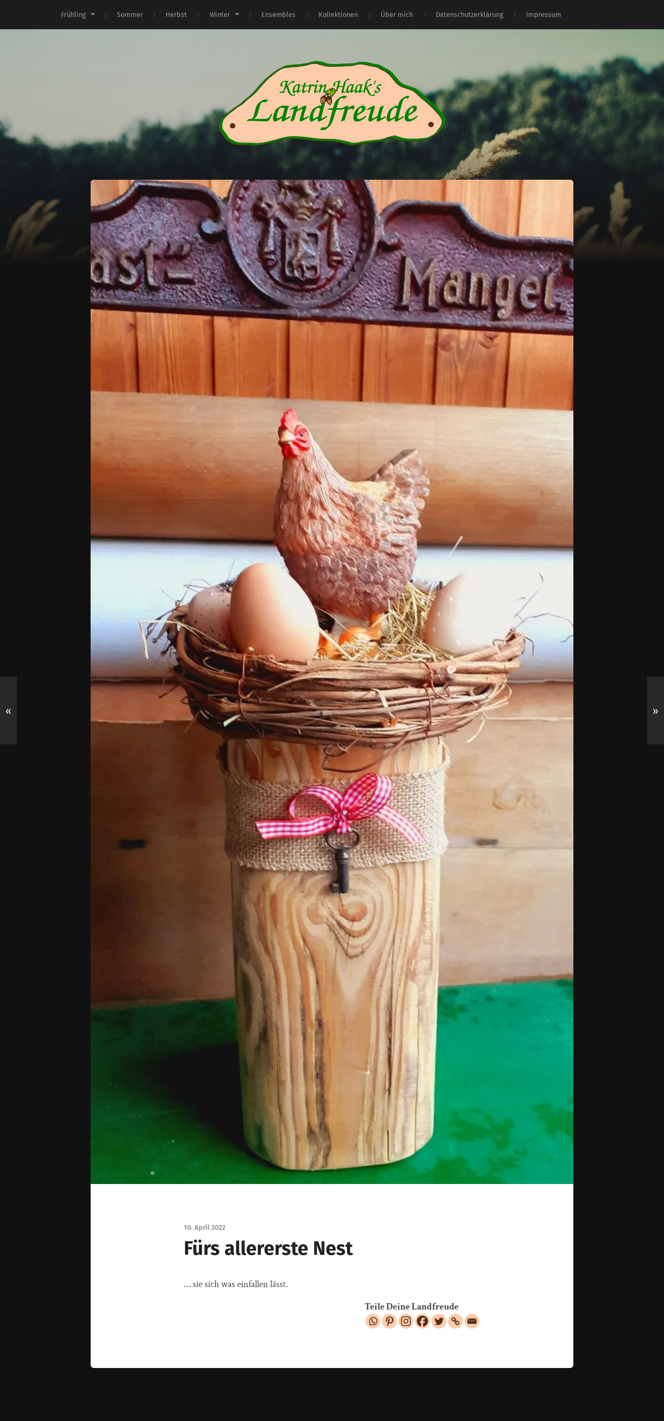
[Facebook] (422, 1321)
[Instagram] (405, 1321)
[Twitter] (439, 1321)
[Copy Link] (455, 1321)
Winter (220, 15)
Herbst (176, 15)
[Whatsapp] (372, 1321)
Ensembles (278, 15)
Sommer (130, 15)
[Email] (472, 1321)
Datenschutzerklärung (469, 15)
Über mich (397, 15)
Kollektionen (338, 15)
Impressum (543, 15)
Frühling (73, 15)
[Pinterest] (389, 1321)
